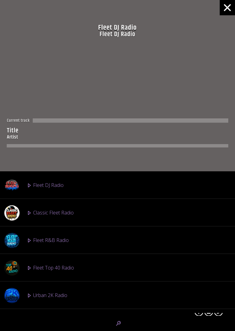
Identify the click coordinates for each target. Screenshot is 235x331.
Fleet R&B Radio (36, 240)
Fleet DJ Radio (34, 185)
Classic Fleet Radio (39, 213)
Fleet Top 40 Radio (39, 268)
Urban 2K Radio (35, 295)
